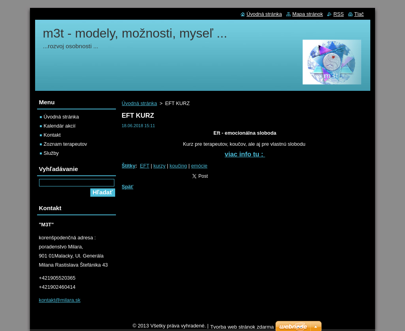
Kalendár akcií (60, 126)
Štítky (129, 166)
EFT (144, 166)
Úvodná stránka (139, 103)
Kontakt (52, 135)
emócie (199, 166)
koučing (178, 166)
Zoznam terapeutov (65, 144)
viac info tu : (245, 154)
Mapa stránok (307, 14)
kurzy (159, 166)
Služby (51, 153)
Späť (128, 187)
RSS (338, 14)
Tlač (359, 14)
